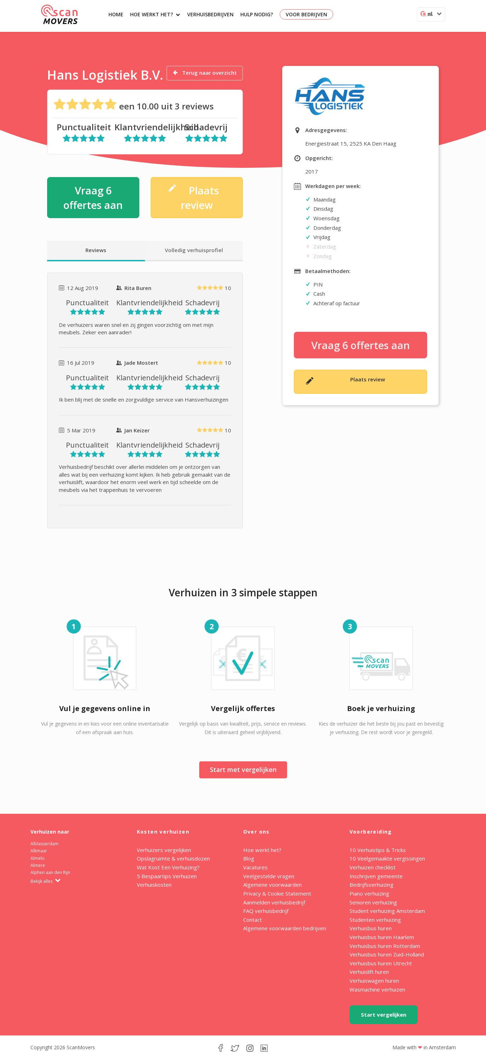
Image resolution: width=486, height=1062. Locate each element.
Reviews (95, 250)
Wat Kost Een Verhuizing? (168, 867)
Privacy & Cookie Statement (277, 893)
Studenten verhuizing (375, 919)
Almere (37, 865)
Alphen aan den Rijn (50, 872)
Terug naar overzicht (205, 72)
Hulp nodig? (256, 14)
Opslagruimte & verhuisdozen (173, 858)
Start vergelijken (383, 1014)
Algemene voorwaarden (272, 884)
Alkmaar (38, 851)
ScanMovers (59, 14)
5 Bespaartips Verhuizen (167, 876)
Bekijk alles (45, 881)
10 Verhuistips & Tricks (378, 849)
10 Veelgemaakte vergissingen (387, 858)
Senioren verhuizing (373, 902)
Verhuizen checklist (373, 867)
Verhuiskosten (154, 884)
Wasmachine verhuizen (377, 989)
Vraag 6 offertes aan (93, 197)
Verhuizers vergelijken (164, 849)
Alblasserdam (44, 844)
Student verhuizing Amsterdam (387, 910)
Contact (252, 919)
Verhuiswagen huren (374, 980)
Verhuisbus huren (371, 928)
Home (115, 14)
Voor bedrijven (306, 14)
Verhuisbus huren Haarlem (382, 937)
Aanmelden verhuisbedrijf (274, 902)
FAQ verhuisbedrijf (266, 910)
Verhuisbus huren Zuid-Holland (387, 954)
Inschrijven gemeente (376, 876)
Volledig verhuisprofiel (194, 250)
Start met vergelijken (243, 769)
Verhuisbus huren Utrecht (381, 963)
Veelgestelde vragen (268, 876)
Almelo (37, 858)
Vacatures (255, 867)
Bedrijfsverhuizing (371, 884)
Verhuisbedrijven (210, 14)
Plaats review (193, 197)
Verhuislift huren (369, 971)
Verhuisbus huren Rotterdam (385, 945)
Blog (248, 858)
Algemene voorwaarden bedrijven (284, 928)
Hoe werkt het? (155, 14)
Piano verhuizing (369, 893)
